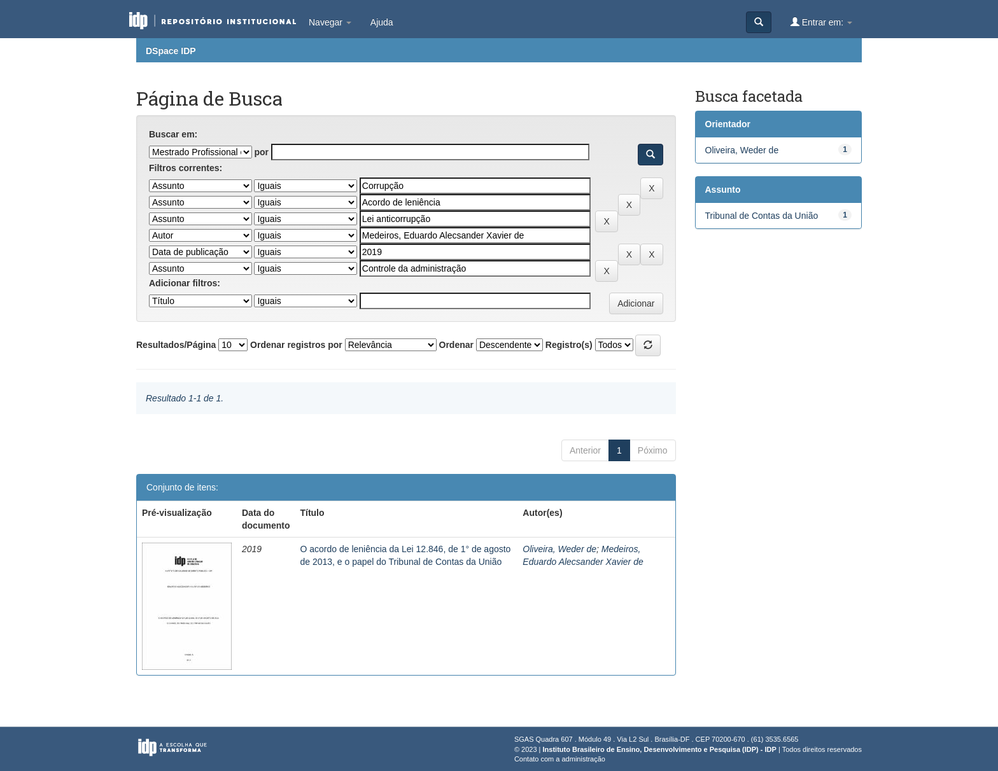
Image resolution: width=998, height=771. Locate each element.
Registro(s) (569, 345)
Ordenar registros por (296, 345)
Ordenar (456, 345)
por (261, 152)
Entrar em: (821, 22)
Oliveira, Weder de (559, 549)
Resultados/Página (176, 345)
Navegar (330, 22)
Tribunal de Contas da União (762, 216)
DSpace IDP (171, 51)
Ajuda (381, 22)
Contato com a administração (559, 759)
